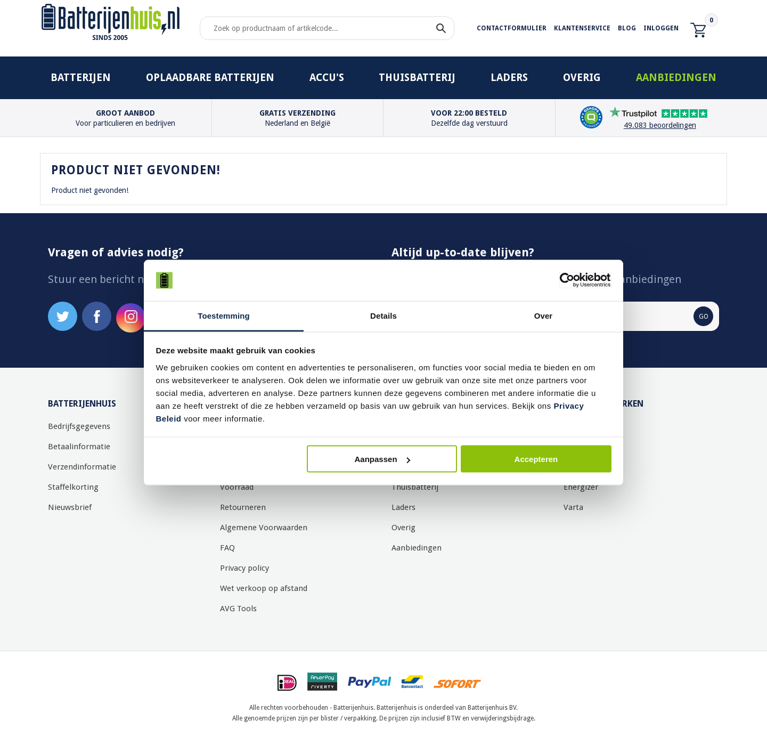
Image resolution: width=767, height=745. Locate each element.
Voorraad (237, 487)
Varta (573, 507)
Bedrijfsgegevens (79, 426)
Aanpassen (382, 459)
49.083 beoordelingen (660, 125)
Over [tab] (543, 315)
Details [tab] (383, 315)
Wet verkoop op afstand (263, 588)
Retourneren (243, 507)
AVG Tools (238, 608)
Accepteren (536, 459)
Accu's (326, 77)
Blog (627, 28)
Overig (582, 77)
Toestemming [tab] (224, 315)
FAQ (227, 548)
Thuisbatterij (417, 77)
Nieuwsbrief (70, 507)
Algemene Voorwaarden (263, 527)
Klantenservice (582, 28)
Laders (509, 77)
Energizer (581, 487)
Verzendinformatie (82, 467)
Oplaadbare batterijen (210, 77)
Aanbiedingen (676, 77)
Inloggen (661, 28)
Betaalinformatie (79, 446)
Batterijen (81, 77)
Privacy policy (244, 568)
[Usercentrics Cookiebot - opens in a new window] (564, 280)
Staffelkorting (73, 487)
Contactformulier (511, 28)
